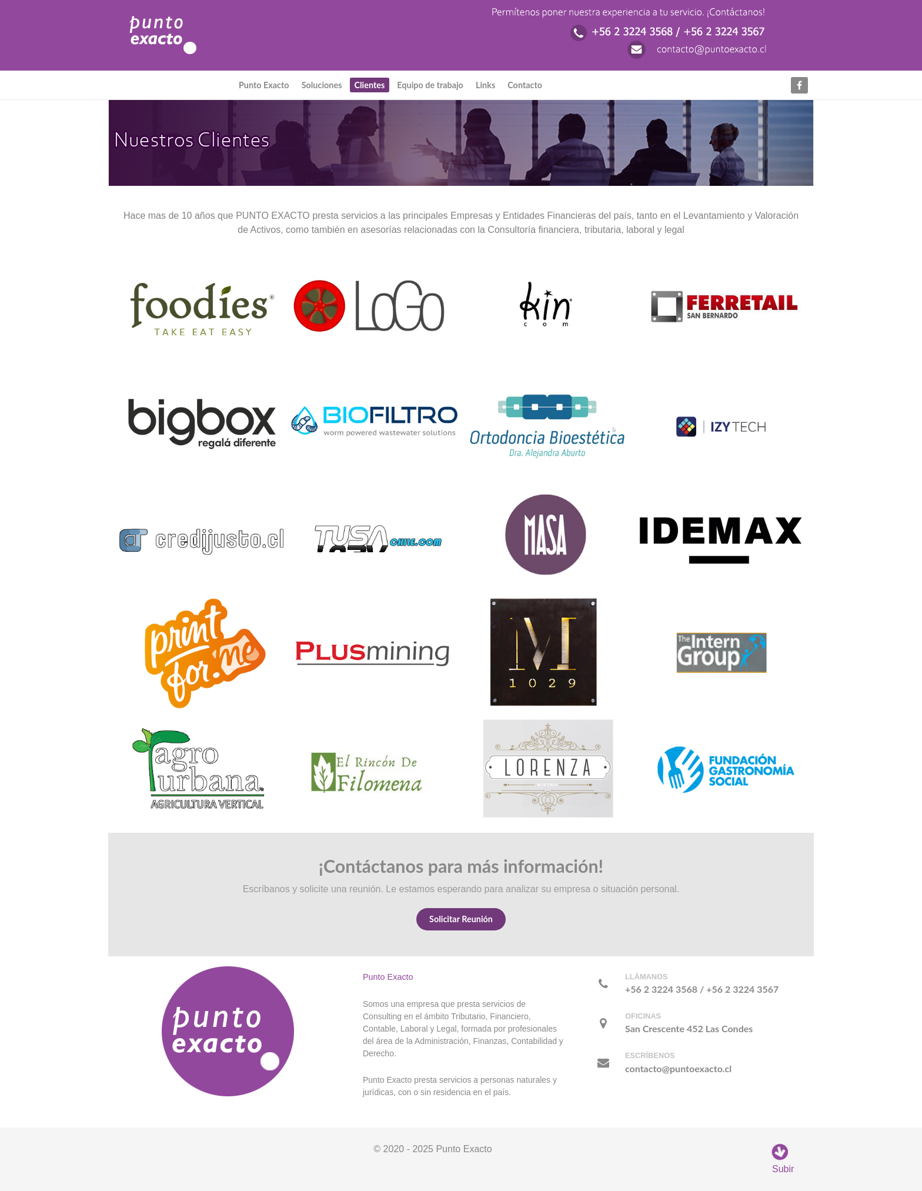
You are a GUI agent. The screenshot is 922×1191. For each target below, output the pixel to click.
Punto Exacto (388, 977)
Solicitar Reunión (461, 919)
